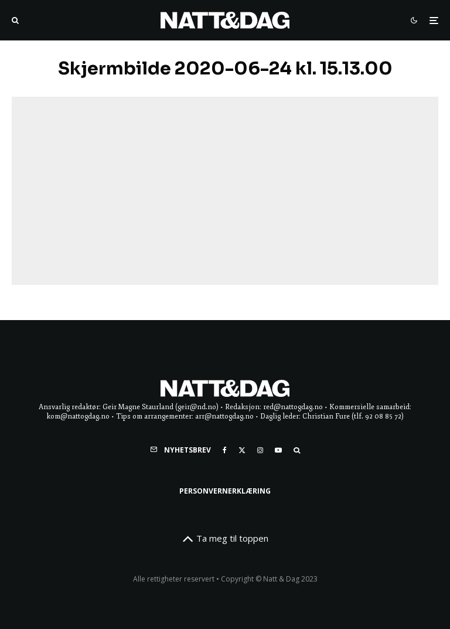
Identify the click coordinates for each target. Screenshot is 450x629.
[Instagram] (260, 450)
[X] (242, 450)
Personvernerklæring (225, 491)
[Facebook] (225, 450)
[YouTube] (278, 450)
